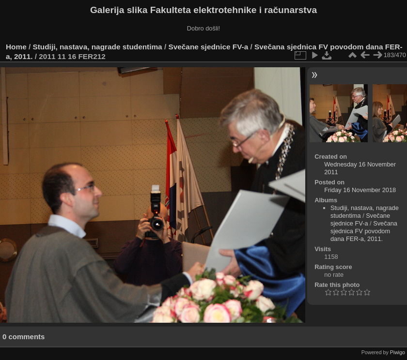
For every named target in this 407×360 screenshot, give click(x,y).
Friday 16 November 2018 (360, 190)
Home (16, 47)
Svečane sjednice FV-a (208, 47)
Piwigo (397, 352)
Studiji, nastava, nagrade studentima (97, 47)
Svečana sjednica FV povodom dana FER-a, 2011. (363, 231)
